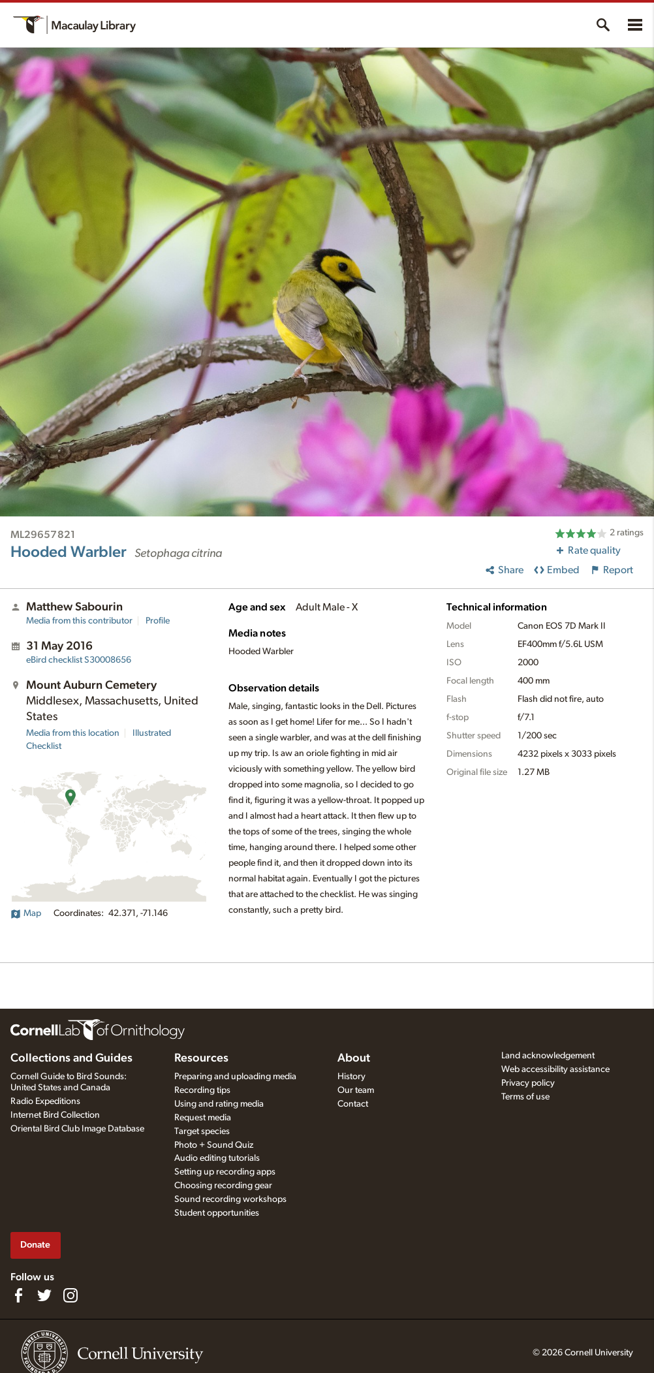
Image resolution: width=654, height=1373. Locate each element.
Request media (202, 1117)
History (351, 1076)
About (353, 1058)
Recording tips (202, 1090)
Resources (201, 1058)
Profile (158, 620)
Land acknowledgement (548, 1055)
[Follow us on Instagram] (70, 1295)
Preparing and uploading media (235, 1076)
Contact (352, 1104)
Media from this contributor (79, 620)
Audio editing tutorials (217, 1158)
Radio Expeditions (45, 1101)
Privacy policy (528, 1083)
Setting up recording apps (224, 1171)
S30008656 (78, 660)
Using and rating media (219, 1104)
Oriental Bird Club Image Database (77, 1128)
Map (25, 913)
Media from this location (72, 733)
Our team (355, 1090)
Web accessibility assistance (555, 1069)
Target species (202, 1131)
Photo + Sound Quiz (213, 1145)
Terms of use (525, 1096)
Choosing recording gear (223, 1185)
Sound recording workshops (230, 1199)
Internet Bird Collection (55, 1115)
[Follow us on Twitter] (44, 1295)
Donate (35, 1245)
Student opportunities (216, 1213)
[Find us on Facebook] (18, 1295)
